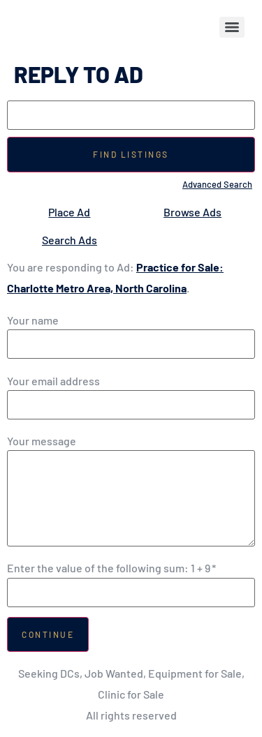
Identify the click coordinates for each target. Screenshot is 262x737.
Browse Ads (192, 211)
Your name (33, 320)
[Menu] (232, 27)
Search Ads (69, 239)
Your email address (53, 381)
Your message (41, 441)
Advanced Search (217, 184)
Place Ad (69, 211)
